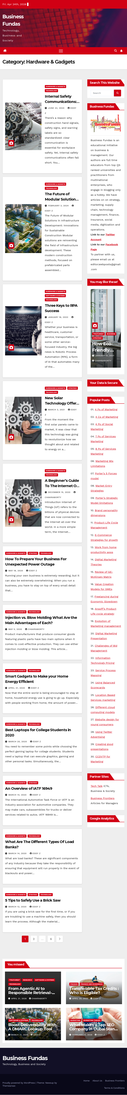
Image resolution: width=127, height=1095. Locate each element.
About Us (97, 1081)
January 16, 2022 (58, 317)
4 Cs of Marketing (106, 417)
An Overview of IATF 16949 (28, 788)
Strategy (72, 388)
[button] (115, 50)
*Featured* (98, 334)
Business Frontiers (102, 798)
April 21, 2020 (17, 688)
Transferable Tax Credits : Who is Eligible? (94, 990)
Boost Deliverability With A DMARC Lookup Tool (32, 1027)
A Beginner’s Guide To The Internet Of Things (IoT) (62, 486)
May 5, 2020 (15, 629)
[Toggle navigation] (61, 51)
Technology (51, 91)
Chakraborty (34, 629)
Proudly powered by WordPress (19, 1083)
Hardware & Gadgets (55, 87)
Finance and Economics (92, 984)
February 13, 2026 (82, 1035)
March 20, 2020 (18, 742)
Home (86, 1081)
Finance (74, 984)
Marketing (75, 1020)
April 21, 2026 (19, 999)
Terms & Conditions (114, 1088)
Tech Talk (97, 786)
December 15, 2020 (59, 492)
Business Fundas (25, 1058)
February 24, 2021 (106, 356)
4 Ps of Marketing (106, 409)
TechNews (98, 338)
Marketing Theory (92, 1020)
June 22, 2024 (56, 108)
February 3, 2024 (58, 206)
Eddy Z (31, 571)
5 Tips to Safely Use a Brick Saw (33, 900)
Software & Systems (55, 296)
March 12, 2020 (17, 907)
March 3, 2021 (57, 410)
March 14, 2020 (17, 795)
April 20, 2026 (80, 999)
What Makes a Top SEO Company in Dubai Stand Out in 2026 (93, 1029)
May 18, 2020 (16, 571)
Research (111, 334)
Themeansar (8, 1086)
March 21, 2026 (20, 1035)
